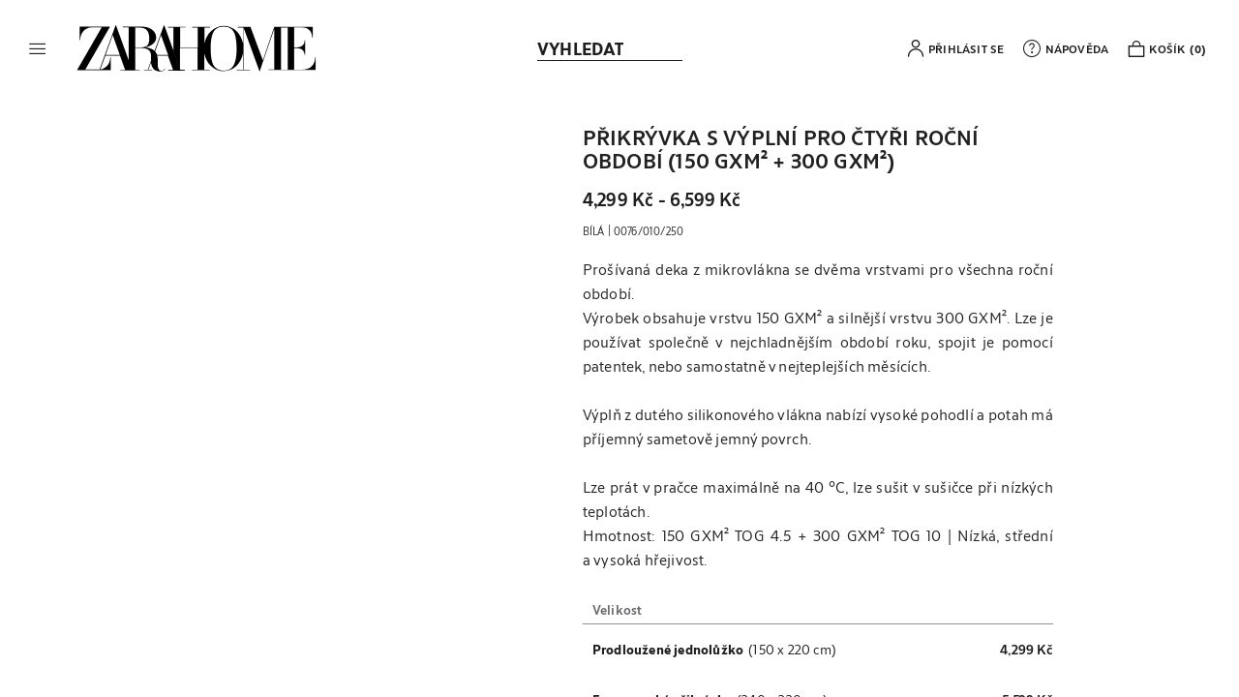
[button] (37, 48)
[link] (196, 48)
